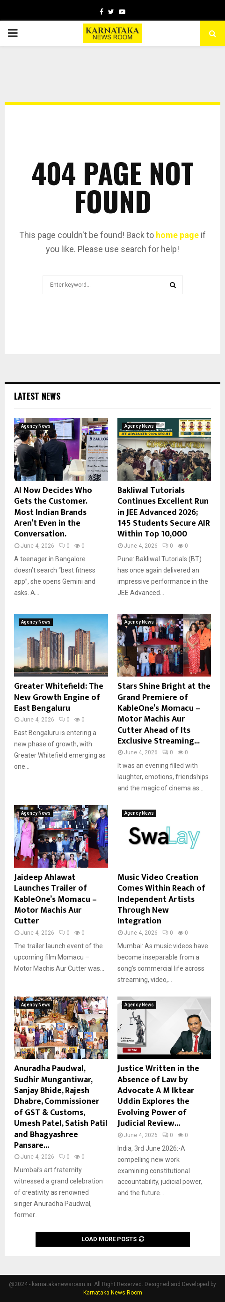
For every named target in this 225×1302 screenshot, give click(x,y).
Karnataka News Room (112, 1292)
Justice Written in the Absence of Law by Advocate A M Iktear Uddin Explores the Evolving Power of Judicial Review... (158, 1096)
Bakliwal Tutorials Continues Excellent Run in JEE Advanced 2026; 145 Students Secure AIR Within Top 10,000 (163, 513)
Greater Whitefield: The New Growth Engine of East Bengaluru (58, 697)
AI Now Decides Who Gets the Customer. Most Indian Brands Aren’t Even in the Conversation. (53, 513)
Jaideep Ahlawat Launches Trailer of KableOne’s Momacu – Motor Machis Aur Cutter (55, 899)
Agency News (36, 426)
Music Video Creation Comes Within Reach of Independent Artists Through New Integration (161, 899)
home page (177, 235)
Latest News (37, 396)
